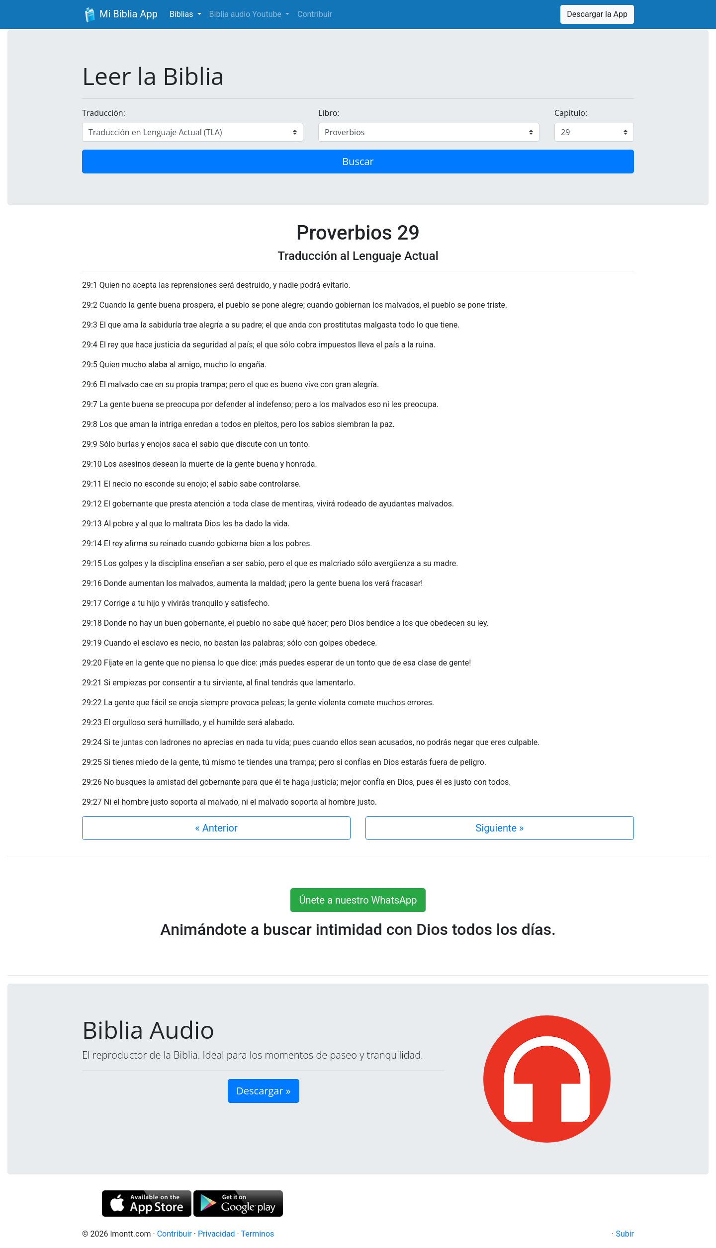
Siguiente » (500, 828)
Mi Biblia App (120, 14)
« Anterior (216, 828)
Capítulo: (570, 112)
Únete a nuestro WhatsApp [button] (358, 900)
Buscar (358, 161)
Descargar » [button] (263, 1090)
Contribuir (314, 14)
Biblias (182, 14)
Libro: (329, 112)
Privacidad (216, 1234)
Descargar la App (597, 14)
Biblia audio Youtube (246, 14)
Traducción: (103, 112)
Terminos (257, 1234)
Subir (625, 1234)
